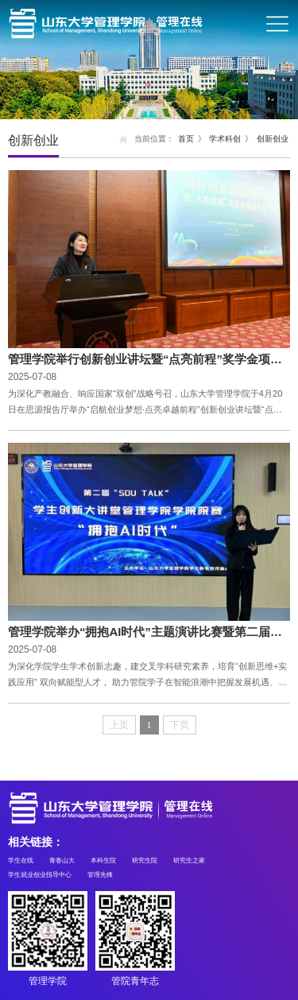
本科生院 (103, 860)
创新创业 (272, 138)
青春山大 (62, 860)
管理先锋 (100, 874)
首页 (186, 138)
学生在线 (20, 860)
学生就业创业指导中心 (40, 874)
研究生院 (144, 860)
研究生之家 (189, 860)
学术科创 (225, 138)
